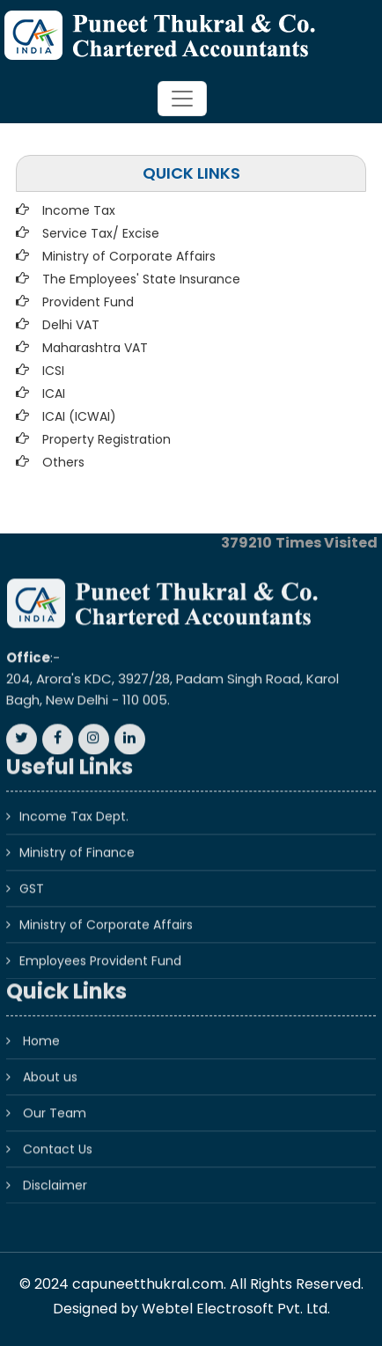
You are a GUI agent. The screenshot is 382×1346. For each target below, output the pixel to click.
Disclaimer (55, 1175)
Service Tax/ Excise (100, 233)
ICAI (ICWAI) (79, 416)
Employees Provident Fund (100, 951)
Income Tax (78, 210)
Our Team (54, 1103)
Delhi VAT (70, 325)
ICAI (53, 393)
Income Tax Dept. (74, 806)
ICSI (53, 370)
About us (50, 1067)
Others (63, 462)
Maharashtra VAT (95, 348)
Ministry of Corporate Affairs (129, 256)
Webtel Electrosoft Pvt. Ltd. (236, 1308)
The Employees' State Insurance (141, 279)
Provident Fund (88, 302)
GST (31, 878)
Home (41, 1031)
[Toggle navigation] (182, 98)
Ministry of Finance (77, 842)
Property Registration (106, 439)
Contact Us (57, 1139)
